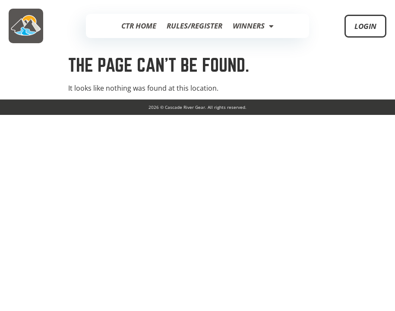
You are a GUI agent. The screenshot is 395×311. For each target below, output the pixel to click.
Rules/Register (194, 26)
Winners (253, 26)
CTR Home (138, 26)
